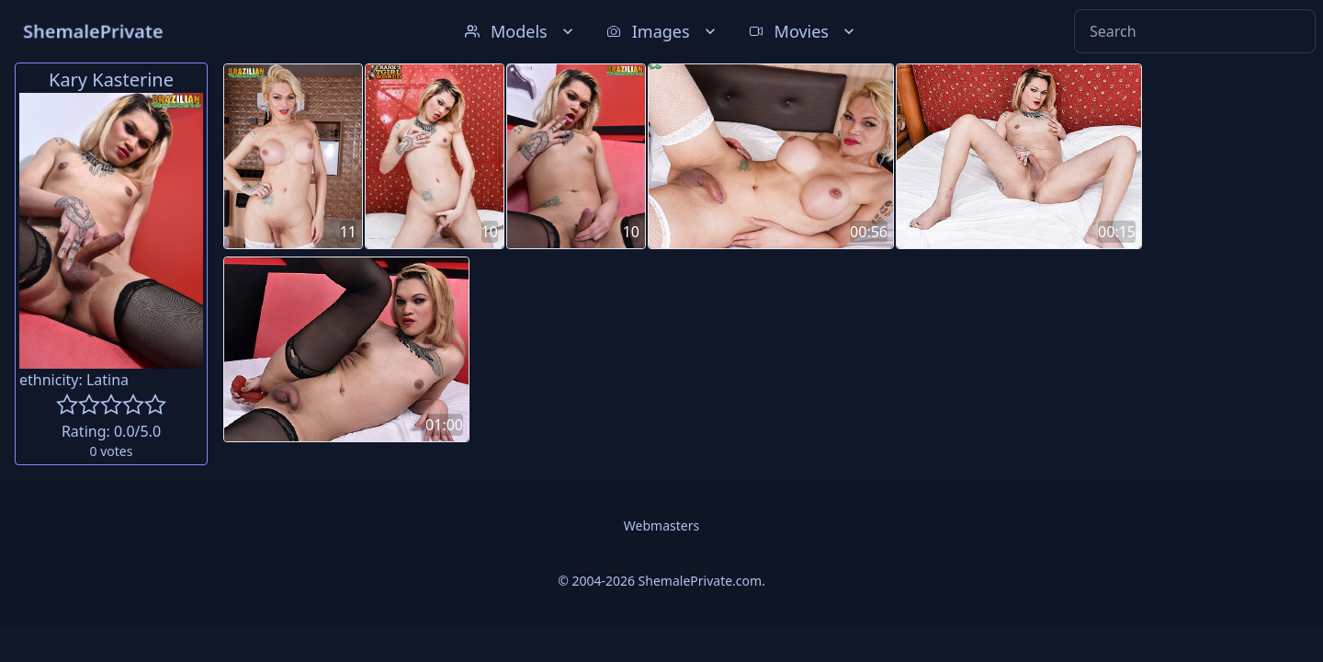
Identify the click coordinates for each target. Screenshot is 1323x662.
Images (662, 31)
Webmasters (661, 525)
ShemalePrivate (93, 30)
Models (521, 31)
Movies (803, 31)
